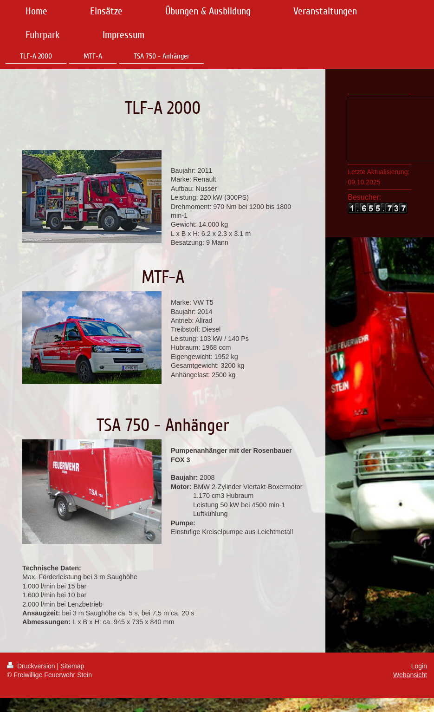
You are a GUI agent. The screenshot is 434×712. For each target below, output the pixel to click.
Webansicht (410, 675)
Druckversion (32, 666)
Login (419, 666)
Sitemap (72, 666)
